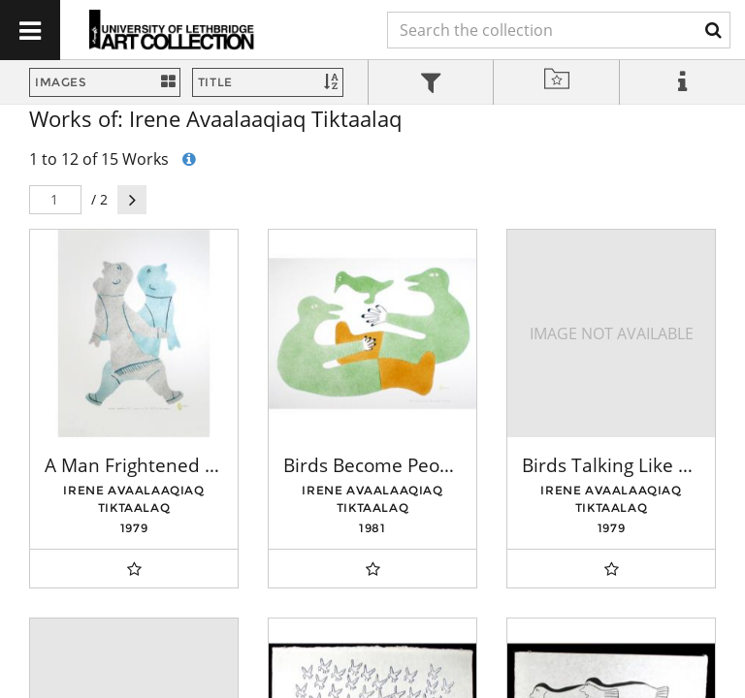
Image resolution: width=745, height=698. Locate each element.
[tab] (431, 85)
